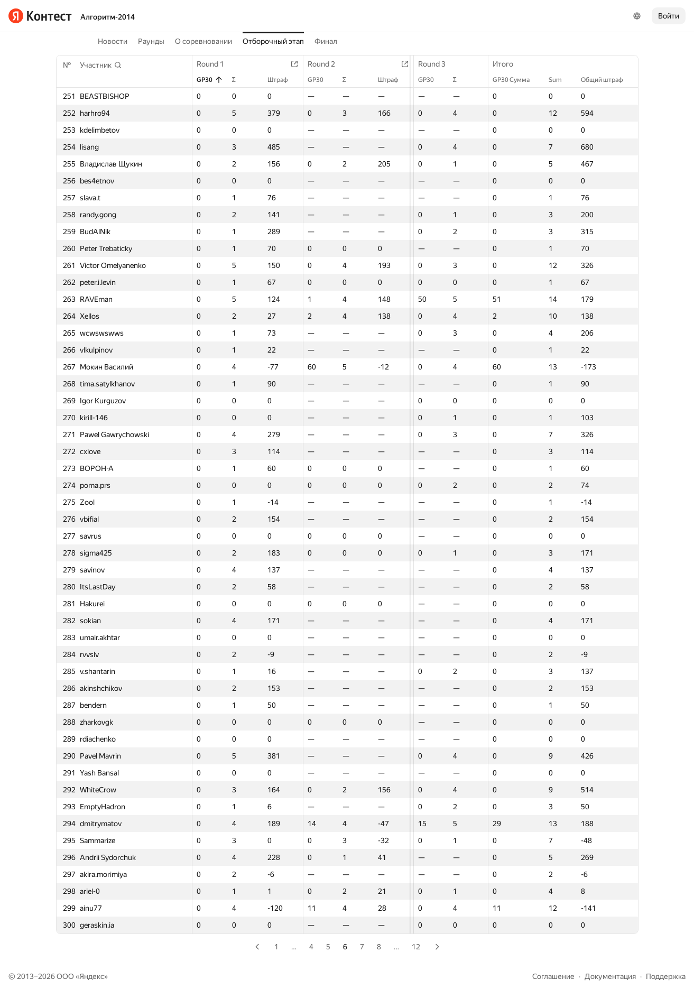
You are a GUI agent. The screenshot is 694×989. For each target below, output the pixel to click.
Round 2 (324, 64)
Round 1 (216, 64)
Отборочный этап (273, 41)
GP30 (210, 80)
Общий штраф (607, 80)
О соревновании (203, 41)
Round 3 (432, 64)
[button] (101, 65)
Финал (325, 41)
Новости (112, 41)
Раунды (151, 41)
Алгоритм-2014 (107, 17)
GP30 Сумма (516, 80)
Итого (508, 64)
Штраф (280, 80)
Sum (560, 80)
